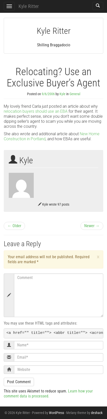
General (75, 94)
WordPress (56, 413)
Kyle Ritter (28, 6)
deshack (96, 413)
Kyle (63, 94)
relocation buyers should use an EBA (36, 111)
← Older (14, 225)
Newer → (92, 225)
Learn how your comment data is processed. (48, 393)
